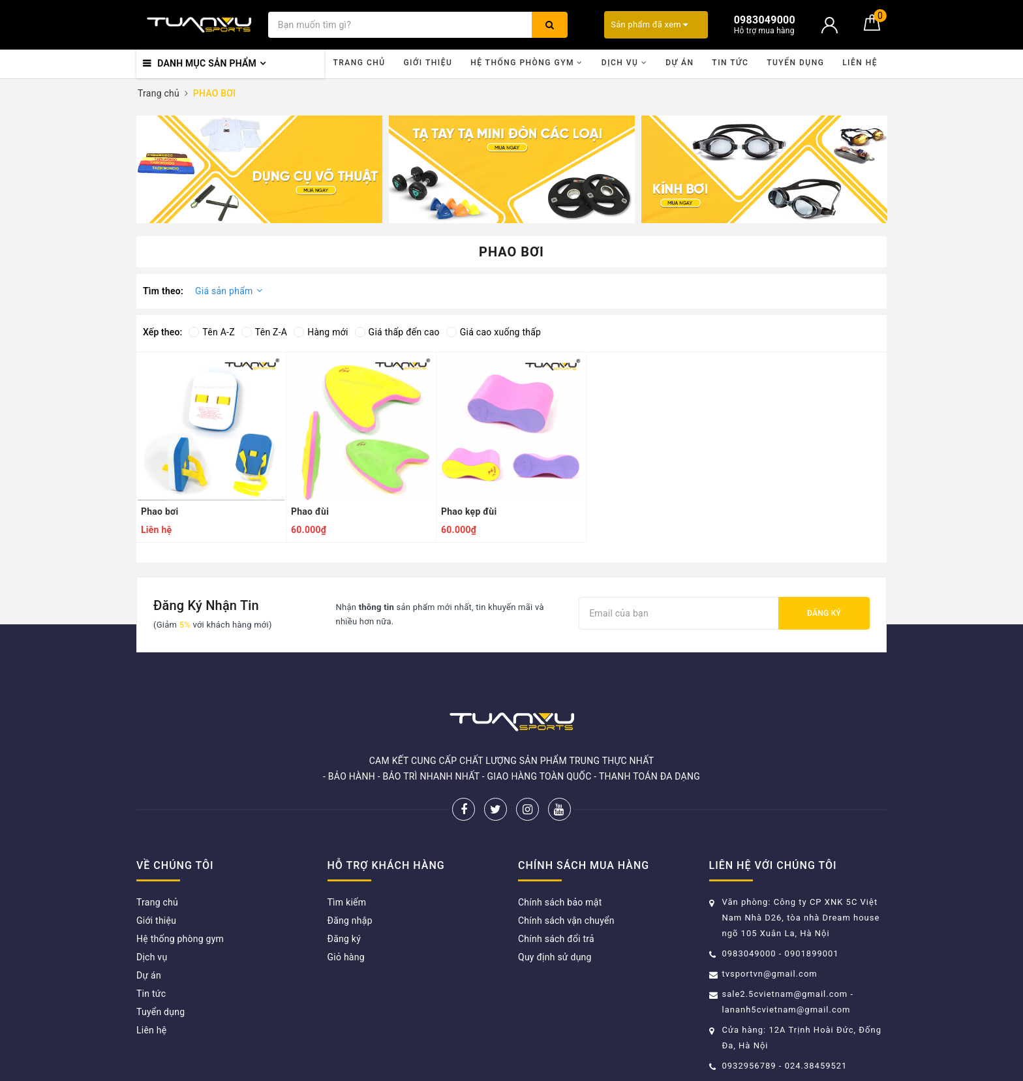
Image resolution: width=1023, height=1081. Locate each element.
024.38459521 (816, 1066)
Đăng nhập (350, 920)
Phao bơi (159, 511)
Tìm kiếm (347, 902)
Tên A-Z (211, 332)
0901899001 (812, 953)
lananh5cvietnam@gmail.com (786, 1009)
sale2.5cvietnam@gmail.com (785, 994)
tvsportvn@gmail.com (769, 974)
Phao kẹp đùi (468, 511)
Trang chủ (359, 62)
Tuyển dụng (795, 62)
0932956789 (750, 1066)
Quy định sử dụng (555, 957)
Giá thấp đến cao (397, 332)
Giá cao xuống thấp (493, 332)
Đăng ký (824, 613)
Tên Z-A (264, 332)
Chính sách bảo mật (560, 902)
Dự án (679, 62)
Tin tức (730, 62)
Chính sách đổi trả (556, 939)
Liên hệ (860, 62)
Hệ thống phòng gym (526, 62)
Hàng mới (321, 332)
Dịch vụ (625, 62)
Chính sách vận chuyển (566, 920)
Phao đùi (310, 511)
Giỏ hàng (346, 957)
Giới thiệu (427, 62)
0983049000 (749, 953)
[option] (259, 169)
